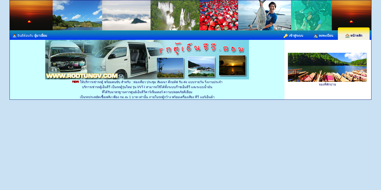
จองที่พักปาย (327, 84)
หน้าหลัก (353, 35)
